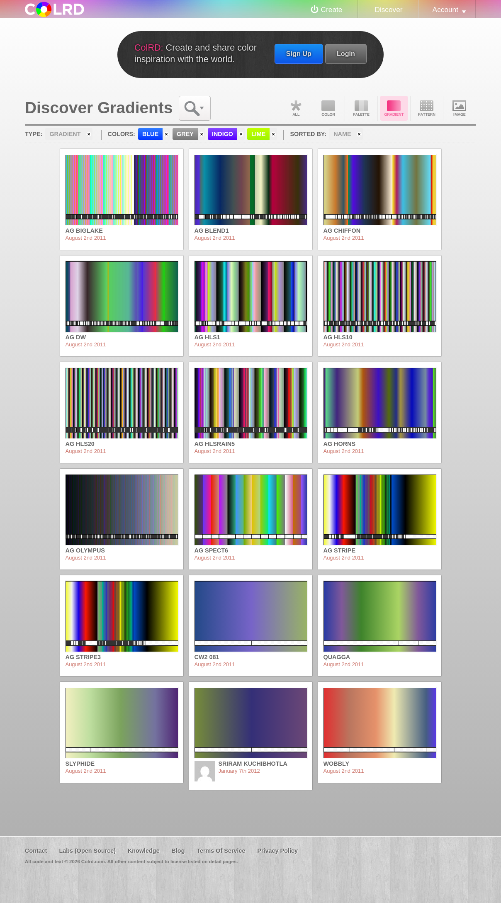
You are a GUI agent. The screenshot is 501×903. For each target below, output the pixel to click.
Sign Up (298, 53)
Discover (388, 9)
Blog (178, 850)
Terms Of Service (221, 850)
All (296, 108)
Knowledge (144, 850)
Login (346, 53)
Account (445, 9)
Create (332, 9)
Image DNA (459, 108)
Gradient (394, 108)
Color (328, 108)
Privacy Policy (277, 850)
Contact (36, 850)
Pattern (427, 108)
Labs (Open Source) (87, 850)
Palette (361, 108)
